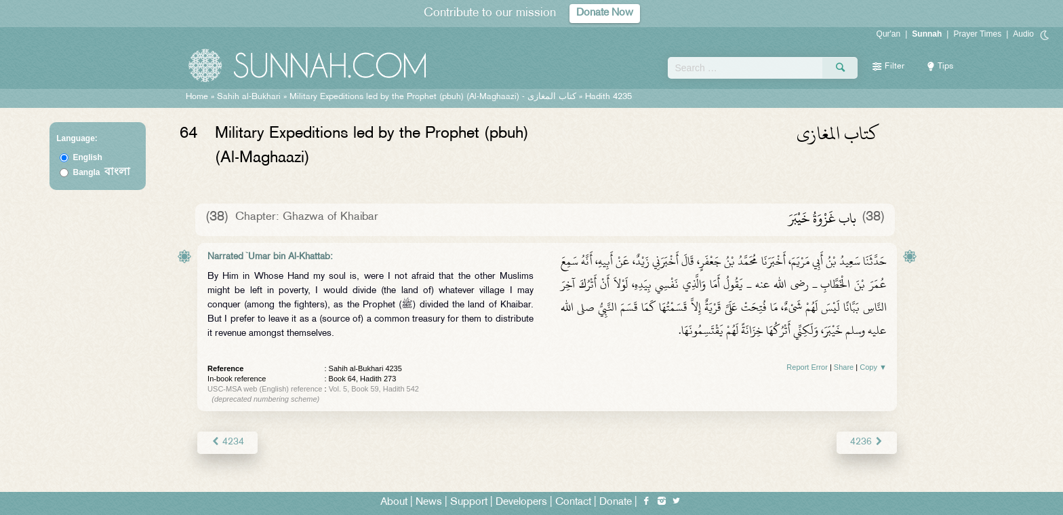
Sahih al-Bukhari (249, 97)
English (87, 157)
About (393, 502)
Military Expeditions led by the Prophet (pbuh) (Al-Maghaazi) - (434, 97)
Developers (521, 502)
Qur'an (889, 34)
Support (468, 502)
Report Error (807, 367)
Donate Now (604, 13)
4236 (866, 442)
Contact (573, 502)
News (429, 502)
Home (197, 97)
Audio (1023, 34)
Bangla (102, 172)
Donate (615, 502)
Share (844, 367)
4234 (227, 442)
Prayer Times (977, 34)
